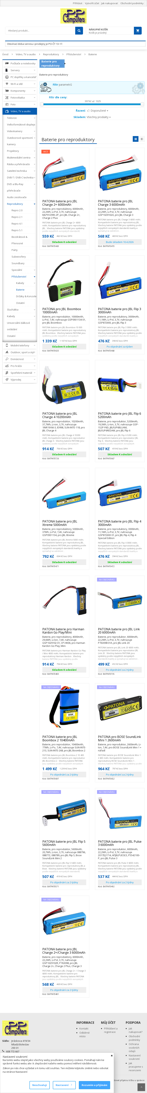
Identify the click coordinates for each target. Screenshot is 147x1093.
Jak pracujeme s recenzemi (136, 1066)
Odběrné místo (84, 1034)
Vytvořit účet (92, 3)
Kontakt (83, 1028)
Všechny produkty (92, 117)
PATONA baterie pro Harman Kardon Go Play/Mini (64, 632)
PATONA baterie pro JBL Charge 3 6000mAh (120, 204)
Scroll (141, 1087)
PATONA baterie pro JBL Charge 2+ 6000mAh (64, 204)
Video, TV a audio (26, 54)
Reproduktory (51, 54)
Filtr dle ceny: (58, 97)
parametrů (62, 84)
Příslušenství (73, 54)
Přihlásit (77, 3)
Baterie (93, 54)
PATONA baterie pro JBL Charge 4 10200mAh (64, 416)
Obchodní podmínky (132, 3)
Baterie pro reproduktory (50, 63)
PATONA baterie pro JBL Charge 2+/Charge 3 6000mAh (64, 952)
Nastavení (64, 1085)
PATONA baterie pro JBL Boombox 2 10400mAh (64, 740)
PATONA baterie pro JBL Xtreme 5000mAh (64, 524)
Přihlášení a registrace (111, 1030)
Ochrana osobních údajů (134, 1047)
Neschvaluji (39, 1085)
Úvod (5, 54)
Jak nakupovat (109, 3)
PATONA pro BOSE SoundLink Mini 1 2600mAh (120, 740)
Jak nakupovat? (135, 1030)
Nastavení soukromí (135, 1057)
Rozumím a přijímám (94, 1085)
